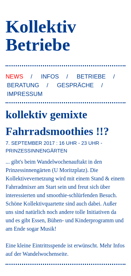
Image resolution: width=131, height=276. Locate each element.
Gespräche (75, 85)
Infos (50, 76)
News (14, 76)
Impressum (25, 94)
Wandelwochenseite (45, 254)
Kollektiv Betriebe (41, 35)
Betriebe (91, 76)
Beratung (23, 85)
